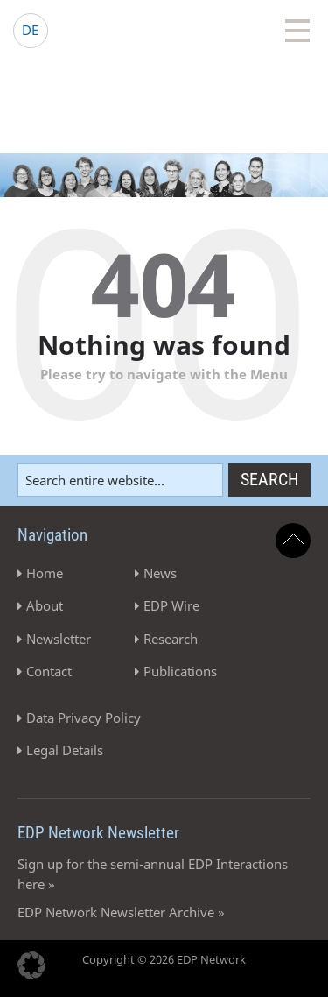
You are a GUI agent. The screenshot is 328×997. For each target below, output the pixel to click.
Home (44, 573)
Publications (180, 671)
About (44, 605)
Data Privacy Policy (83, 717)
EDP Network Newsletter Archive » (121, 912)
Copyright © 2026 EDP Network (164, 959)
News (160, 573)
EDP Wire (171, 605)
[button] (31, 965)
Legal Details (64, 750)
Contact (49, 671)
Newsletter (58, 638)
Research (170, 638)
